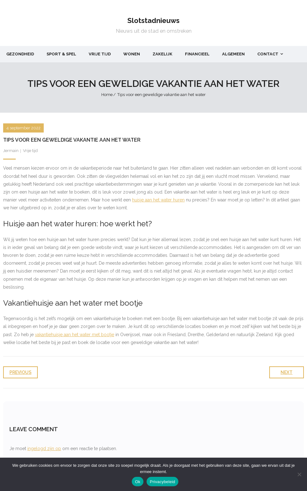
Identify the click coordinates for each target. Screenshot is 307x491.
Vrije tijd (30, 150)
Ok (137, 481)
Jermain (11, 150)
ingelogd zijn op (44, 448)
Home (107, 94)
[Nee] (299, 474)
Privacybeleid (162, 481)
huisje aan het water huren (158, 199)
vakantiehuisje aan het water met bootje (74, 334)
